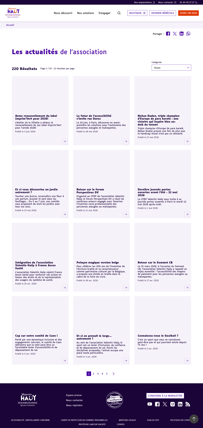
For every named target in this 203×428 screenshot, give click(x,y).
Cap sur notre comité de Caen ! (36, 334)
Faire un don (187, 12)
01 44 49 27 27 (187, 2)
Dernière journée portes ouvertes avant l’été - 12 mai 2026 (157, 191)
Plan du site (153, 419)
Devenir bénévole (161, 12)
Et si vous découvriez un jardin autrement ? (36, 190)
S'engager (103, 12)
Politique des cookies (181, 419)
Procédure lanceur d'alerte (92, 423)
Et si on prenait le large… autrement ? (94, 336)
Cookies (120, 423)
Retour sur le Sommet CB (155, 261)
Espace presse (74, 394)
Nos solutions (84, 12)
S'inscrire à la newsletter (165, 394)
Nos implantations (143, 2)
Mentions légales (127, 419)
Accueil (10, 24)
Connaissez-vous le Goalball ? (158, 334)
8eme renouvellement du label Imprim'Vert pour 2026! (36, 116)
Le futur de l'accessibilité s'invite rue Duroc (94, 116)
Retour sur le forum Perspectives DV (90, 190)
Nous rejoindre (74, 404)
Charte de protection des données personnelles (84, 419)
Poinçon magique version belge (98, 261)
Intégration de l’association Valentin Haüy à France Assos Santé (35, 264)
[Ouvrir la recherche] (117, 12)
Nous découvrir (61, 12)
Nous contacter (165, 2)
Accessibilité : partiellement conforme (30, 419)
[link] (115, 399)
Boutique (134, 12)
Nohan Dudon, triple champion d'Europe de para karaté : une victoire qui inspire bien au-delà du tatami (158, 119)
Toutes (157, 67)
